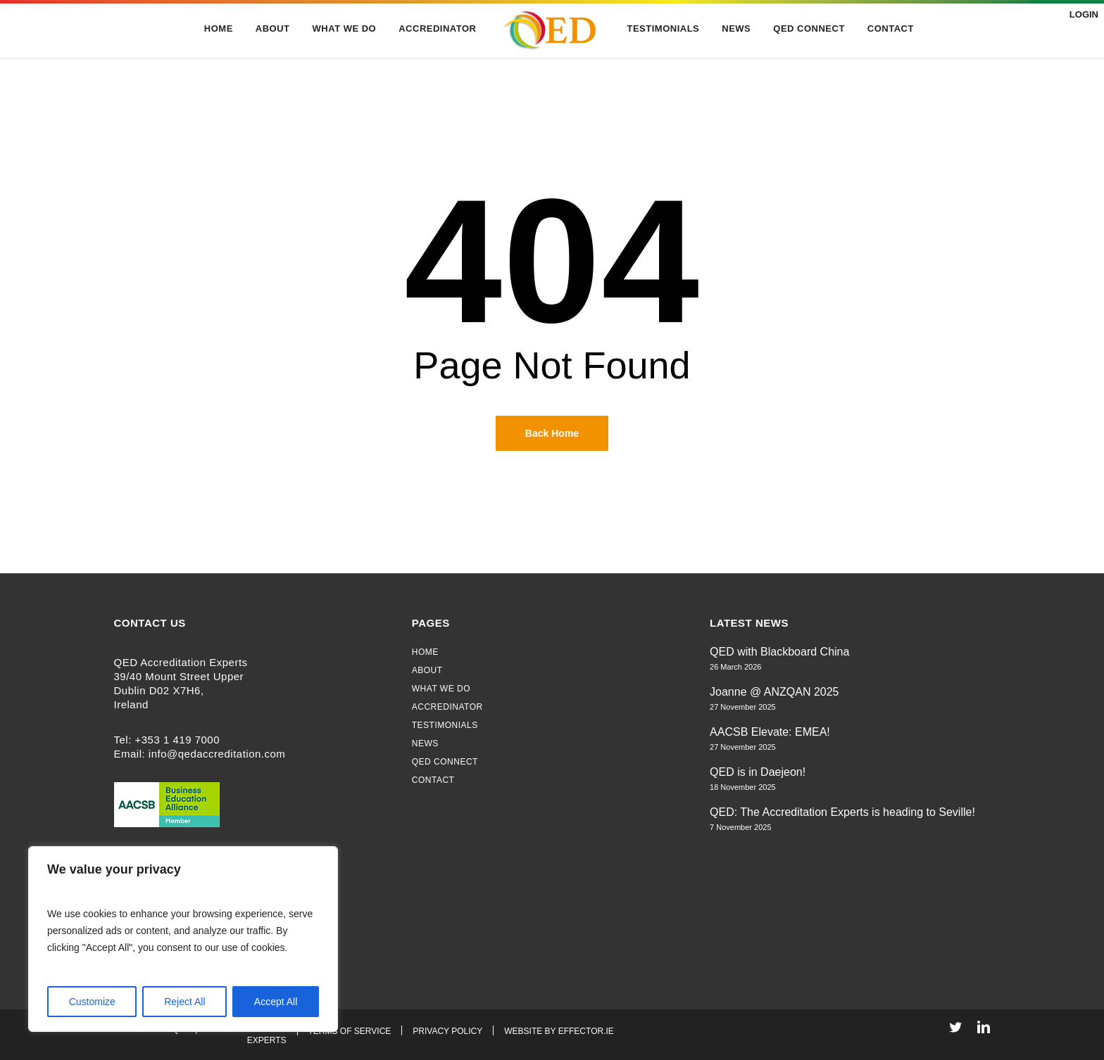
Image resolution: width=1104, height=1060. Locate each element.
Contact (433, 780)
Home (425, 652)
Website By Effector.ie (559, 1031)
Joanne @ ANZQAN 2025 (774, 692)
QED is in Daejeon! (757, 772)
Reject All (184, 1001)
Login (1082, 14)
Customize (92, 1001)
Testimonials (445, 725)
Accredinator (447, 707)
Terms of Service (349, 1031)
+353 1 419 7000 (177, 740)
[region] (183, 939)
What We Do (441, 689)
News (425, 743)
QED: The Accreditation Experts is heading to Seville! (842, 812)
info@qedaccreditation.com (217, 754)
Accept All (275, 1001)
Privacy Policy (447, 1031)
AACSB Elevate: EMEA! (770, 732)
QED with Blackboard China (779, 652)
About (427, 670)
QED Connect (445, 762)
